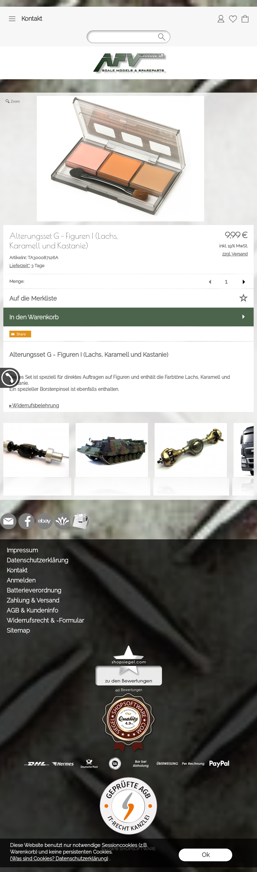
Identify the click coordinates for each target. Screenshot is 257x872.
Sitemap (18, 630)
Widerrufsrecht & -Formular (45, 620)
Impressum (22, 550)
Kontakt (31, 18)
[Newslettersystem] (80, 521)
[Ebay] (44, 521)
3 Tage (27, 265)
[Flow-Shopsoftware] (62, 521)
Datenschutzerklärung (37, 560)
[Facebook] (26, 521)
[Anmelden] (221, 18)
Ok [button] (205, 854)
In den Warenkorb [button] (34, 317)
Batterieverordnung (34, 590)
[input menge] (226, 281)
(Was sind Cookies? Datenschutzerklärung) (59, 859)
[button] (12, 18)
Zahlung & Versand (33, 600)
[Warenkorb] (245, 18)
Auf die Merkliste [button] (33, 298)
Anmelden (21, 580)
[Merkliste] (233, 18)
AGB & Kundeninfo (32, 610)
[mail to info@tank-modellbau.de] (8, 521)
